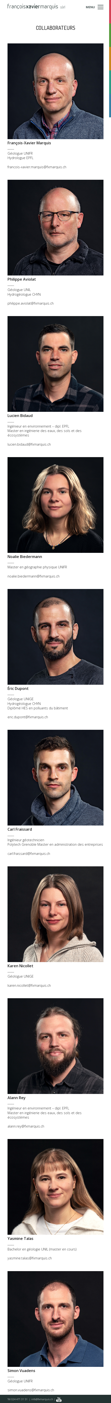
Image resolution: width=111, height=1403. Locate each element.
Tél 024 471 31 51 (18, 1399)
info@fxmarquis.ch (42, 1399)
